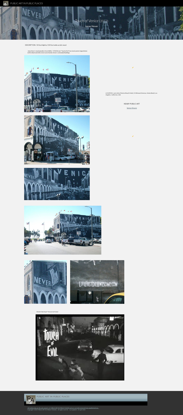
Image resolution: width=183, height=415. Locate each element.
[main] (91, 23)
